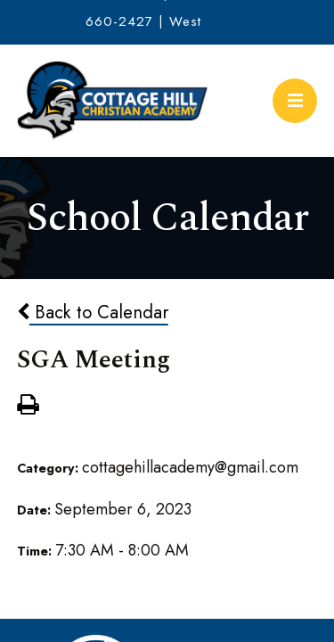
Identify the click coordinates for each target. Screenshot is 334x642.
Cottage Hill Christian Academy (113, 101)
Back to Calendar (92, 312)
